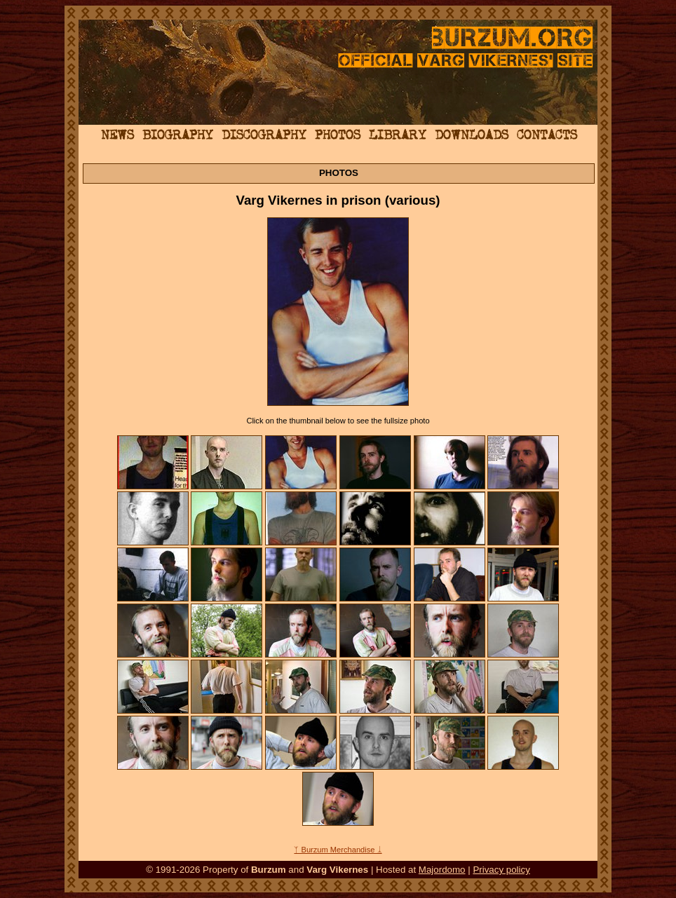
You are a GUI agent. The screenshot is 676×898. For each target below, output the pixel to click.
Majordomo (442, 869)
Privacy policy (501, 869)
